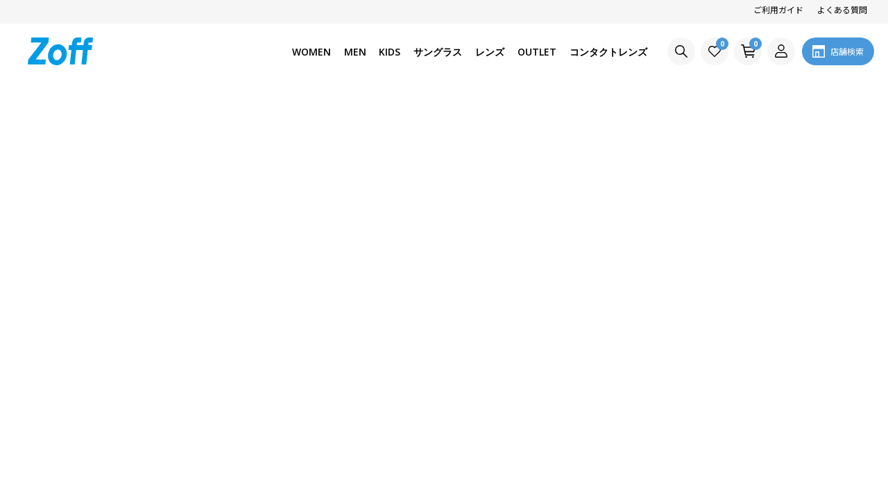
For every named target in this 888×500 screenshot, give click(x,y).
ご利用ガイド (778, 9)
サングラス (437, 51)
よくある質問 (842, 9)
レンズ (489, 51)
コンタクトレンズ (608, 51)
